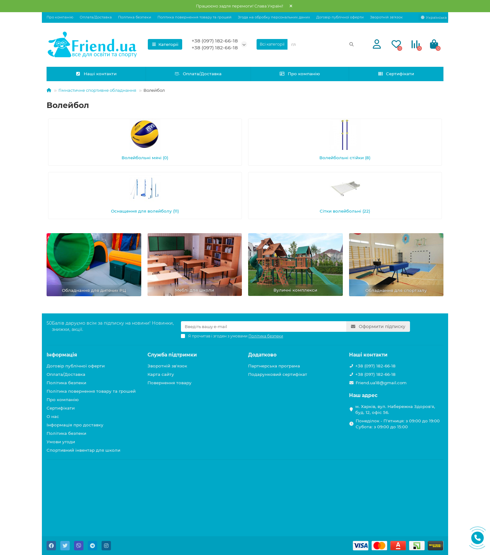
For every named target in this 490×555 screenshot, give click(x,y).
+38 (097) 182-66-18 (215, 41)
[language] (433, 17)
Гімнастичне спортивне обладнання (97, 90)
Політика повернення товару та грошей (195, 17)
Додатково (262, 355)
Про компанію (60, 17)
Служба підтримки (172, 355)
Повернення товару (170, 382)
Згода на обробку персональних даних (274, 17)
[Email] (263, 326)
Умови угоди (61, 441)
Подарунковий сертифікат (277, 374)
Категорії (165, 44)
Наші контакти (96, 73)
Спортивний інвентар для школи (83, 450)
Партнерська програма (274, 365)
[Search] (323, 44)
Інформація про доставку (75, 424)
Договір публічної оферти (340, 17)
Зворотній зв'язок (386, 17)
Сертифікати (396, 73)
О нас (53, 416)
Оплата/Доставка (96, 17)
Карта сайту (161, 374)
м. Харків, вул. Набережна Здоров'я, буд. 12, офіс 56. (395, 409)
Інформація (62, 355)
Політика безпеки (134, 17)
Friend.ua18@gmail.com (381, 382)
